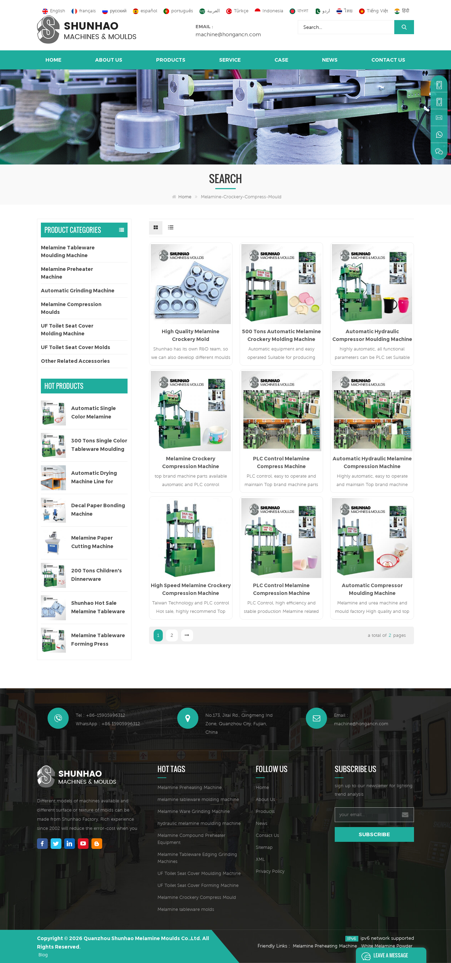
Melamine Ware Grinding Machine (193, 811)
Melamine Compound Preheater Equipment (191, 839)
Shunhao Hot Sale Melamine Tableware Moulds (98, 608)
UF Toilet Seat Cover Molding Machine (67, 330)
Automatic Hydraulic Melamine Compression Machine (372, 462)
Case (281, 60)
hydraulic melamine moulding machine (199, 823)
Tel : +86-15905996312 (100, 715)
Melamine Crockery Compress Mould (196, 897)
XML (260, 859)
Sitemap (264, 847)
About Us (108, 60)
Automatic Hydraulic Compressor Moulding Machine (372, 335)
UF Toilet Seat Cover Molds (75, 347)
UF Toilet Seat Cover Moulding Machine (199, 873)
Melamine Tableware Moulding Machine (68, 251)
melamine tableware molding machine (198, 799)
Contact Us (388, 60)
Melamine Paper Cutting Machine (92, 542)
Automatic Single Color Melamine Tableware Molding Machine (96, 413)
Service (230, 60)
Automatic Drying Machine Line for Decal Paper (94, 478)
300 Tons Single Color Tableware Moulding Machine (99, 445)
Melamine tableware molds (185, 909)
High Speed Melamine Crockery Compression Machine (191, 589)
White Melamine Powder (387, 946)
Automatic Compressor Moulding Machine (372, 589)
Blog (43, 954)
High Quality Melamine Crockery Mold (191, 335)
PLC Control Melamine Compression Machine (281, 589)
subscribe (374, 834)
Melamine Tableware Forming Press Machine (98, 640)
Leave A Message (383, 955)
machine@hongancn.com (228, 34)
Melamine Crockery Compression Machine (190, 462)
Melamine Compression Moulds (71, 308)
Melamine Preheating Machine (189, 787)
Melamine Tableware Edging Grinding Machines (197, 858)
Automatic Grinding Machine (78, 290)
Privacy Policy (270, 871)
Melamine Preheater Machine (67, 273)
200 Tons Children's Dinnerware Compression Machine (96, 575)
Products (170, 60)
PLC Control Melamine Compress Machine (281, 462)
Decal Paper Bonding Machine (98, 509)
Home (53, 60)
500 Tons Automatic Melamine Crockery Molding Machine (281, 335)
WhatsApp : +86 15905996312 (108, 723)
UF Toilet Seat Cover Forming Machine (198, 885)
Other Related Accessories (75, 361)
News (330, 60)
